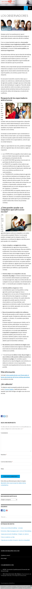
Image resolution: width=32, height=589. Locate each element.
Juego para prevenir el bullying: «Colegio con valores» (15, 534)
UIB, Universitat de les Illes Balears (12, 574)
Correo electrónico (7, 461)
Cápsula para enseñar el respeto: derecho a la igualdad (15, 540)
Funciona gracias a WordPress (8, 583)
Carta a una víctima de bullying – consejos (12, 528)
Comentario (4, 433)
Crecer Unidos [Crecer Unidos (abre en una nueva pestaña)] (9, 389)
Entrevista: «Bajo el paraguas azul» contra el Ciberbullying (16, 531)
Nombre (4, 454)
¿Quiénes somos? (5, 555)
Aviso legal (3, 558)
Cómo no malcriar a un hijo (8, 537)
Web (2, 469)
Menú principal (30, 8)
